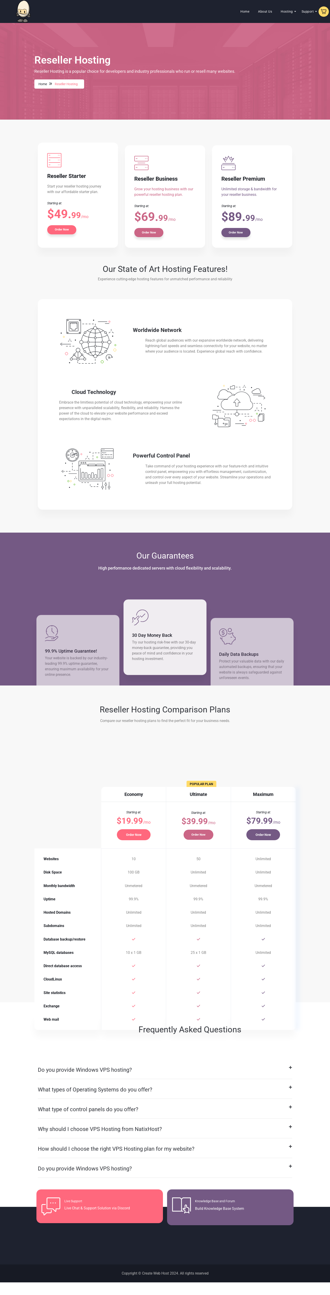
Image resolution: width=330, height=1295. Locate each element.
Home (225, 11)
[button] (165, 1180)
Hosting (267, 11)
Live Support (75, 1214)
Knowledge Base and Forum (217, 1214)
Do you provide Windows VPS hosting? (85, 1179)
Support (288, 11)
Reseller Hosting (66, 84)
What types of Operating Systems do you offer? (95, 1199)
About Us (245, 11)
